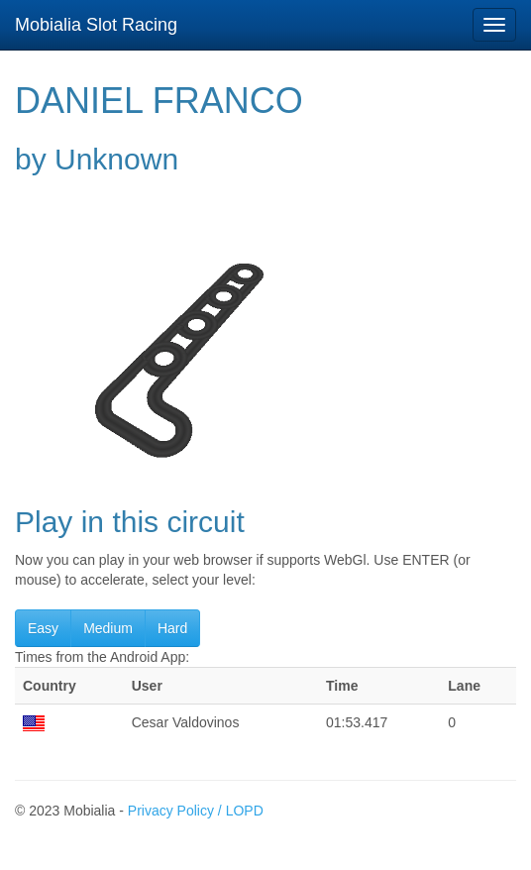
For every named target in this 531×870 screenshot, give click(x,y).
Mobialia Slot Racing (96, 25)
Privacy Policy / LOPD (196, 810)
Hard (172, 628)
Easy (43, 628)
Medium (108, 628)
